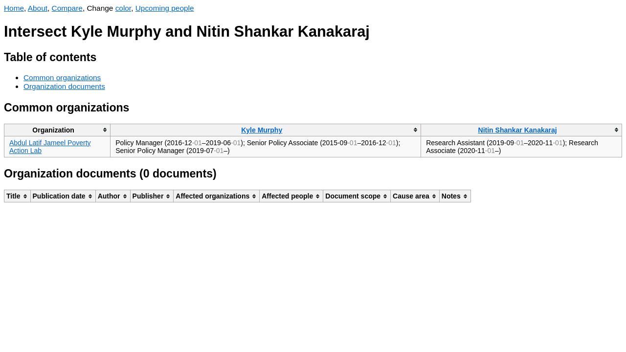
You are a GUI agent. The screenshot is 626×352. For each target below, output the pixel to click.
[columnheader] (57, 130)
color (123, 8)
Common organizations (62, 77)
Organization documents (64, 86)
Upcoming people (164, 8)
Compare (67, 8)
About (37, 8)
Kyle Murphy (261, 130)
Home (14, 8)
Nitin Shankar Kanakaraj (517, 130)
